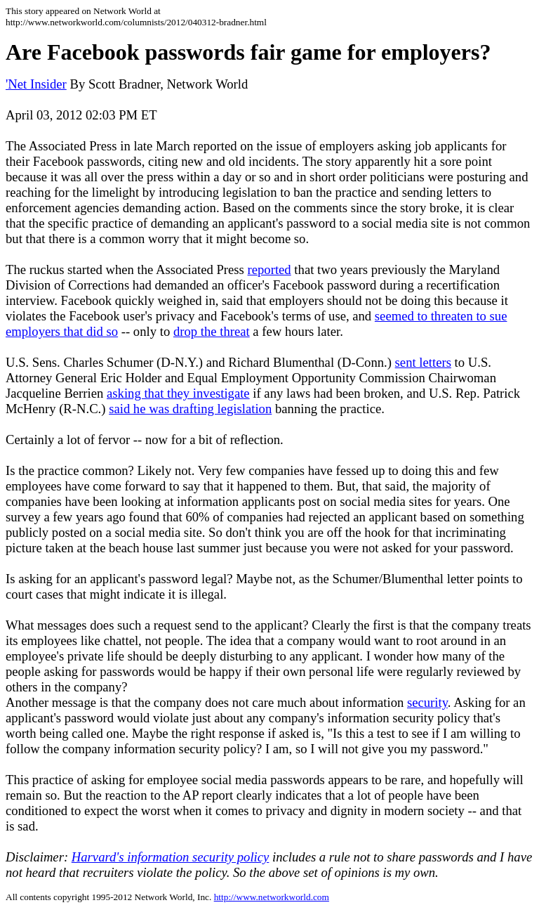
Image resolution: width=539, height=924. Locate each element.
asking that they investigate (178, 393)
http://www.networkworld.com (271, 897)
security (427, 702)
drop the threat (211, 331)
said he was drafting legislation (190, 408)
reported (269, 269)
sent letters (423, 362)
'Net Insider (36, 84)
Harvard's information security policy (171, 857)
